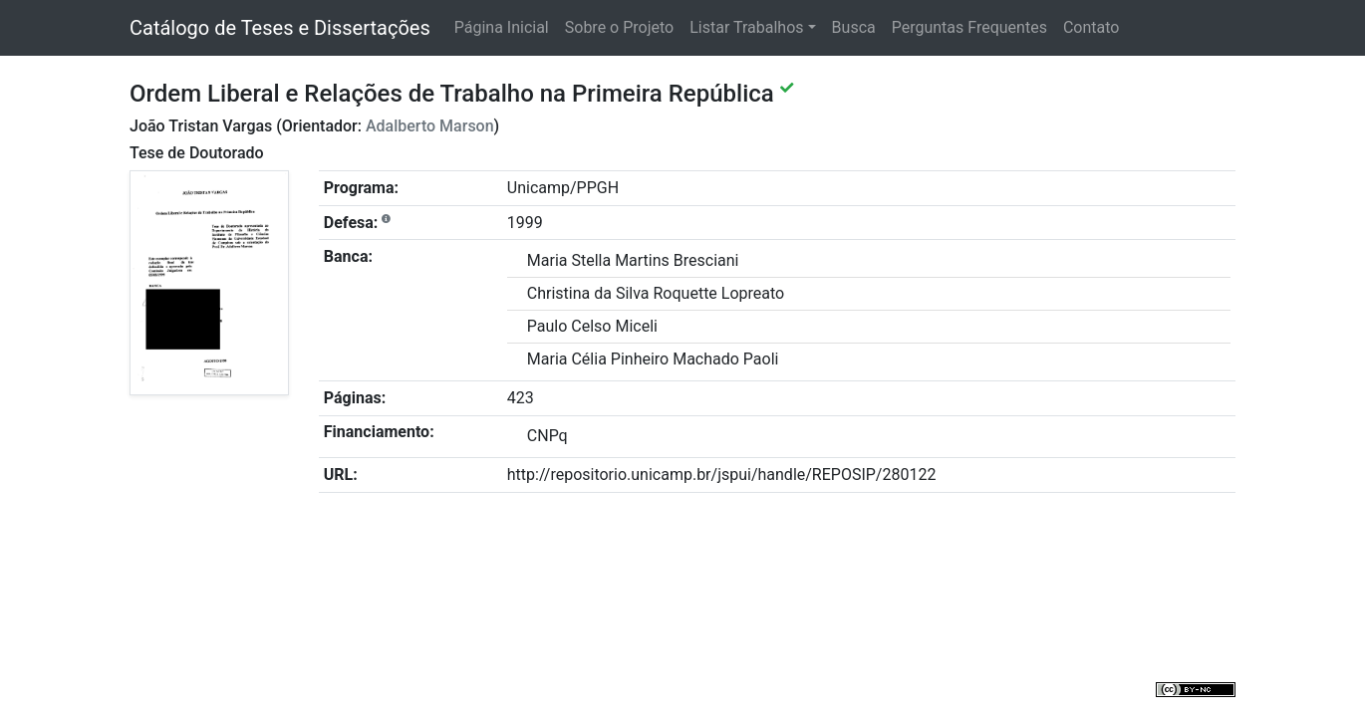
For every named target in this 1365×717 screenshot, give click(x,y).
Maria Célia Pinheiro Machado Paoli (653, 359)
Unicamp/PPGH (563, 187)
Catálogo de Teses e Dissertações (280, 28)
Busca (854, 27)
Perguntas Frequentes (969, 27)
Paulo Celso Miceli (592, 326)
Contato (1091, 27)
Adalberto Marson (430, 126)
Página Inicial (501, 27)
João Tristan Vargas (201, 126)
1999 (525, 222)
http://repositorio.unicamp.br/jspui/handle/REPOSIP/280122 (722, 474)
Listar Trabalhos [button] (746, 27)
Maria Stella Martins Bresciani (633, 260)
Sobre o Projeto (619, 27)
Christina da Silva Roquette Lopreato (655, 293)
